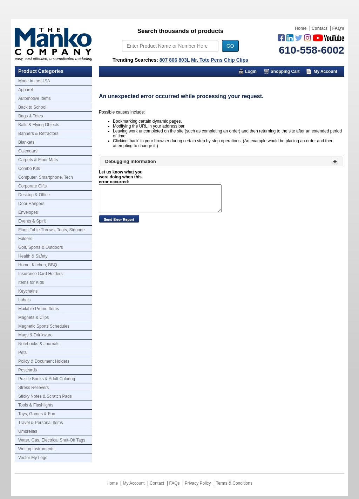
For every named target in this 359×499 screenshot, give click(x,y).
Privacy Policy (198, 483)
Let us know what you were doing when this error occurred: (121, 177)
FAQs (174, 483)
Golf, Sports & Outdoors (40, 247)
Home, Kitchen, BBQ (37, 264)
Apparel (25, 89)
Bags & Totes (30, 116)
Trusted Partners (317, 82)
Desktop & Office (34, 194)
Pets (22, 352)
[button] (119, 219)
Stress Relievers (33, 387)
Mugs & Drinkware (35, 335)
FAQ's (338, 28)
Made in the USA (34, 80)
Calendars (28, 151)
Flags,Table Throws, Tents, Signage (51, 229)
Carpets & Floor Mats (38, 159)
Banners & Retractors (38, 133)
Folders (25, 238)
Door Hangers (31, 203)
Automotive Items (34, 98)
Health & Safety (32, 256)
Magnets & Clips (33, 317)
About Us (273, 82)
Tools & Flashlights (35, 405)
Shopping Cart (285, 71)
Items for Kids (31, 282)
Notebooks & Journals (38, 343)
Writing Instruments (36, 448)
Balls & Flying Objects (38, 124)
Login (251, 71)
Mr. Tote (200, 60)
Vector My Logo (32, 457)
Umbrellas (27, 431)
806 (173, 60)
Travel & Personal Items (40, 422)
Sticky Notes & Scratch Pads (45, 396)
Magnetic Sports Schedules (43, 326)
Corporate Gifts (32, 186)
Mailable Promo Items (38, 308)
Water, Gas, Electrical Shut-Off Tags (51, 440)
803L (184, 60)
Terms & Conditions (234, 483)
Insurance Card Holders (40, 273)
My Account (325, 71)
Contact (319, 28)
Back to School (32, 107)
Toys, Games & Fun (36, 413)
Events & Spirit (32, 221)
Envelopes (28, 212)
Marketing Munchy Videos (217, 82)
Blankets (26, 142)
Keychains (28, 291)
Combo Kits (29, 168)
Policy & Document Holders (43, 361)
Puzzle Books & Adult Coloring (46, 378)
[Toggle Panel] (335, 161)
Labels (24, 300)
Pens (216, 60)
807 (164, 60)
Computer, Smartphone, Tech (45, 177)
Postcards (27, 370)
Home (300, 28)
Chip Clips (236, 60)
